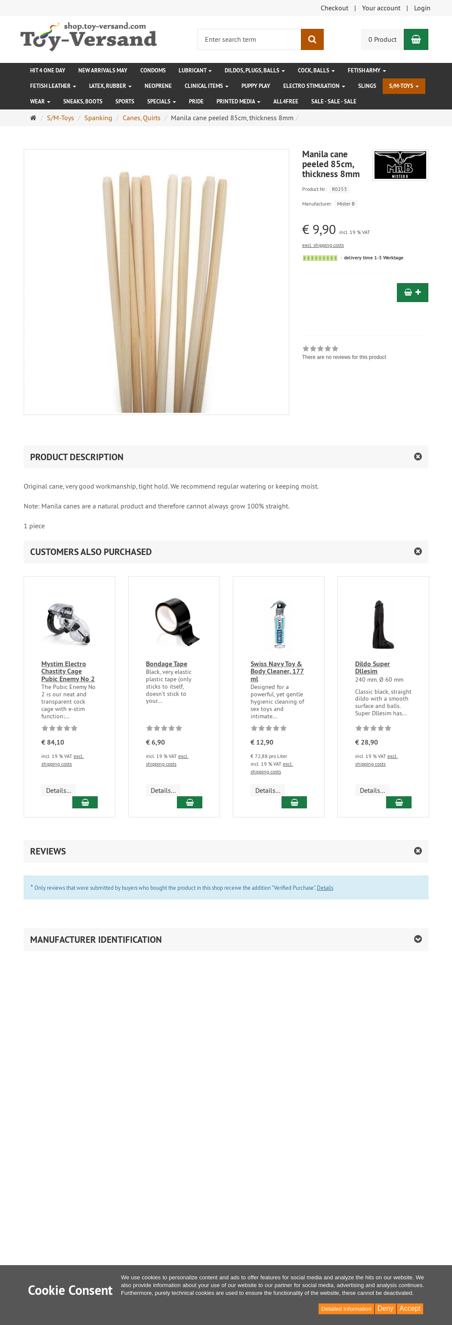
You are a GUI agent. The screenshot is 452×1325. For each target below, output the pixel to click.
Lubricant (195, 70)
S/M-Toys (404, 86)
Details (325, 887)
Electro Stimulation (314, 86)
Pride (196, 101)
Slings (367, 86)
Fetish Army (367, 70)
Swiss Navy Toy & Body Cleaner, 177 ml (277, 671)
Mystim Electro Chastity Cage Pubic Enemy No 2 (68, 671)
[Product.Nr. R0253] (365, 188)
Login (422, 7)
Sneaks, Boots (82, 101)
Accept (410, 1308)
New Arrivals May (102, 70)
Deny (385, 1308)
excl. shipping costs (323, 245)
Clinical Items (207, 86)
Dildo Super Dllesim (372, 667)
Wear (40, 101)
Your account (381, 7)
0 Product (382, 39)
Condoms (153, 70)
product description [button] (77, 457)
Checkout (334, 7)
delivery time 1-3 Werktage (373, 257)
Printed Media (238, 101)
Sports (124, 101)
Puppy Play (255, 86)
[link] (344, 353)
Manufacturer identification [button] (96, 939)
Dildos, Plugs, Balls (255, 70)
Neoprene (158, 86)
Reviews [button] (48, 851)
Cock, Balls (316, 70)
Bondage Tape (166, 663)
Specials (161, 101)
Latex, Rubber (110, 86)
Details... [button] (58, 790)
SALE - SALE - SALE (333, 101)
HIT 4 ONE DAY (47, 70)
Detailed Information (346, 1309)
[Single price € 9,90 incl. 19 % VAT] (365, 229)
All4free (285, 101)
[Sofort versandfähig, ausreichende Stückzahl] (320, 258)
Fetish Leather (53, 86)
